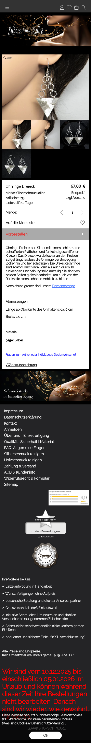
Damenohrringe (63, 286)
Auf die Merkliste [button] (20, 223)
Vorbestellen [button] (16, 234)
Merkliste (69, 7)
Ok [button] (45, 735)
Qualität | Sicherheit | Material (29, 442)
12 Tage (19, 203)
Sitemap (11, 484)
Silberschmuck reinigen (24, 454)
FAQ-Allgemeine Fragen (24, 448)
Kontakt (10, 423)
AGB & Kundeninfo (19, 472)
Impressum (13, 411)
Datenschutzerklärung (22, 417)
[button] (7, 7)
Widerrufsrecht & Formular (26, 478)
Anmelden (61, 7)
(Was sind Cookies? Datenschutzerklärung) (33, 723)
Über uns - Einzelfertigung (26, 435)
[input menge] (72, 212)
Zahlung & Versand (20, 466)
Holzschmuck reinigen (23, 460)
